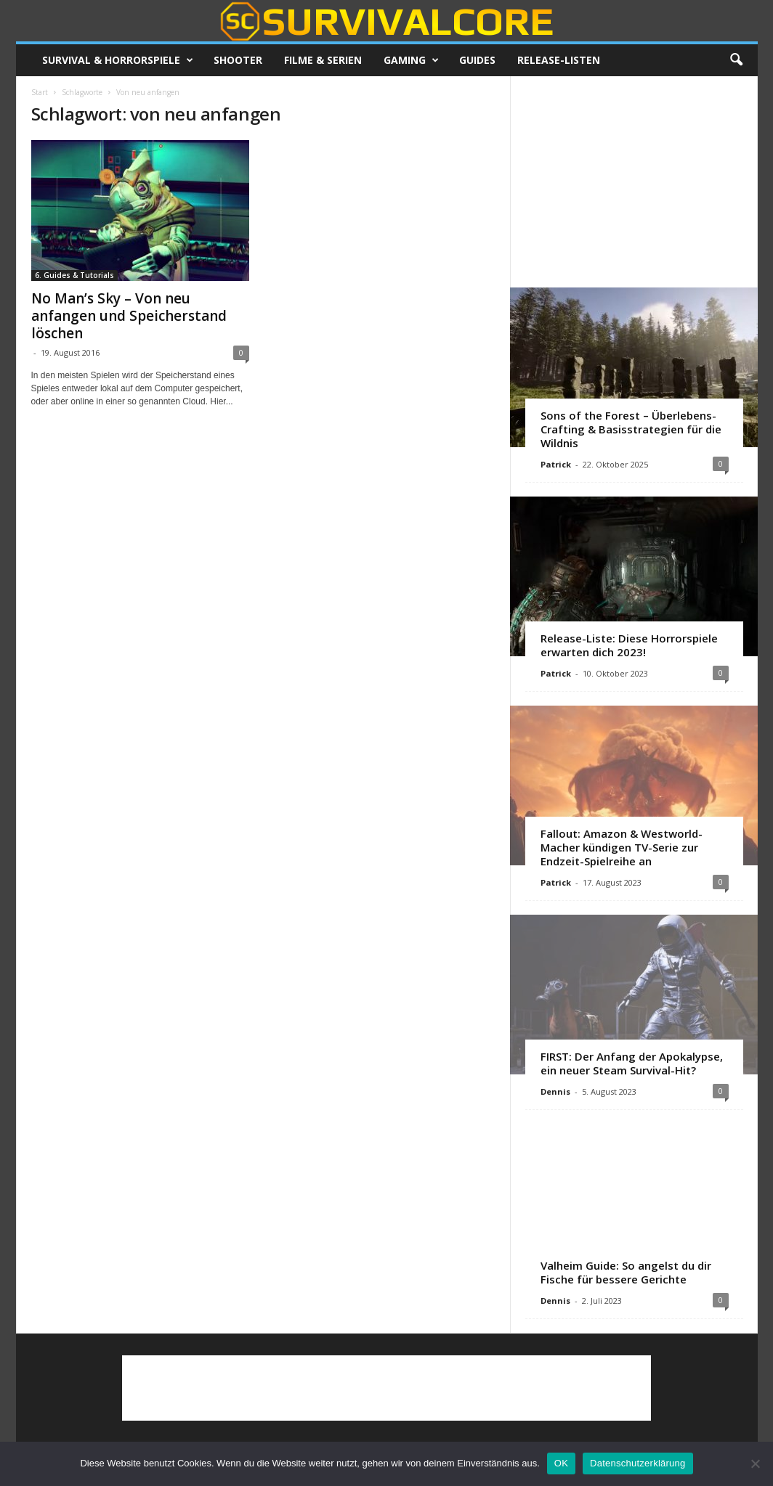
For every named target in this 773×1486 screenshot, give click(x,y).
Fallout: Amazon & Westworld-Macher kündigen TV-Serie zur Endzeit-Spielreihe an (622, 847)
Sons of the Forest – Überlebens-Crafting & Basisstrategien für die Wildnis (631, 429)
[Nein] (755, 1463)
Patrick (556, 464)
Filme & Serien (323, 60)
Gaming (411, 60)
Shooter (238, 60)
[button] (736, 60)
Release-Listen (558, 60)
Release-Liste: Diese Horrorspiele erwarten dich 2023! (629, 645)
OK (561, 1463)
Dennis (555, 1091)
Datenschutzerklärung (637, 1463)
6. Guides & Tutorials (74, 275)
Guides (477, 60)
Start (39, 92)
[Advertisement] (633, 181)
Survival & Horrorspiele (117, 60)
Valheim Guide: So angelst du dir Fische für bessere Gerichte (626, 1272)
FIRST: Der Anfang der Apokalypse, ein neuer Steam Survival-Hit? (632, 1063)
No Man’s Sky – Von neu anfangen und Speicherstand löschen (129, 316)
